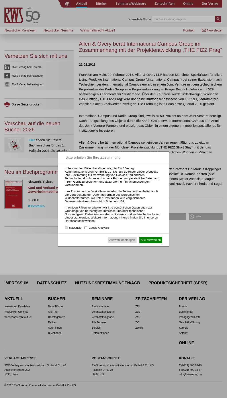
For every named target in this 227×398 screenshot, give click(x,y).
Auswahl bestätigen (122, 240)
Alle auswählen (151, 240)
